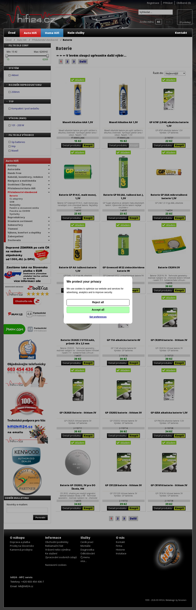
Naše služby (75, 32)
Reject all (98, 302)
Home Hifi (52, 33)
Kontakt (181, 32)
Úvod (11, 32)
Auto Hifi (30, 33)
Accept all (98, 309)
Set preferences (98, 317)
